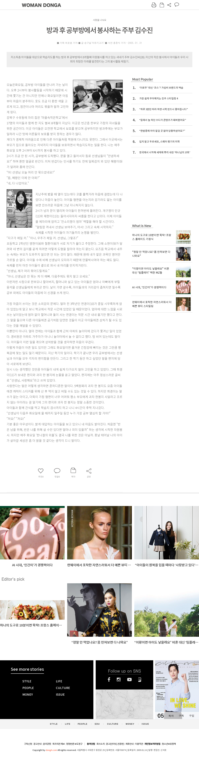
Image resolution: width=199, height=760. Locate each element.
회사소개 (100, 743)
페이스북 (109, 679)
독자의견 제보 (58, 743)
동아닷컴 (91, 744)
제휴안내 (129, 743)
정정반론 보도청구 (74, 743)
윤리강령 (47, 743)
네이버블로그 (139, 679)
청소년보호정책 (169, 743)
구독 (181, 716)
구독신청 (28, 743)
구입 (191, 716)
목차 (171, 716)
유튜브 (129, 679)
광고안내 (37, 743)
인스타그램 (119, 679)
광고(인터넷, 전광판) (115, 743)
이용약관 (139, 743)
